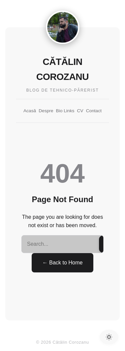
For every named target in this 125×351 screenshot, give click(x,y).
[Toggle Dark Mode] (109, 337)
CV (80, 110)
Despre (46, 110)
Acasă (29, 110)
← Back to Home (62, 262)
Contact (94, 110)
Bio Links (65, 110)
